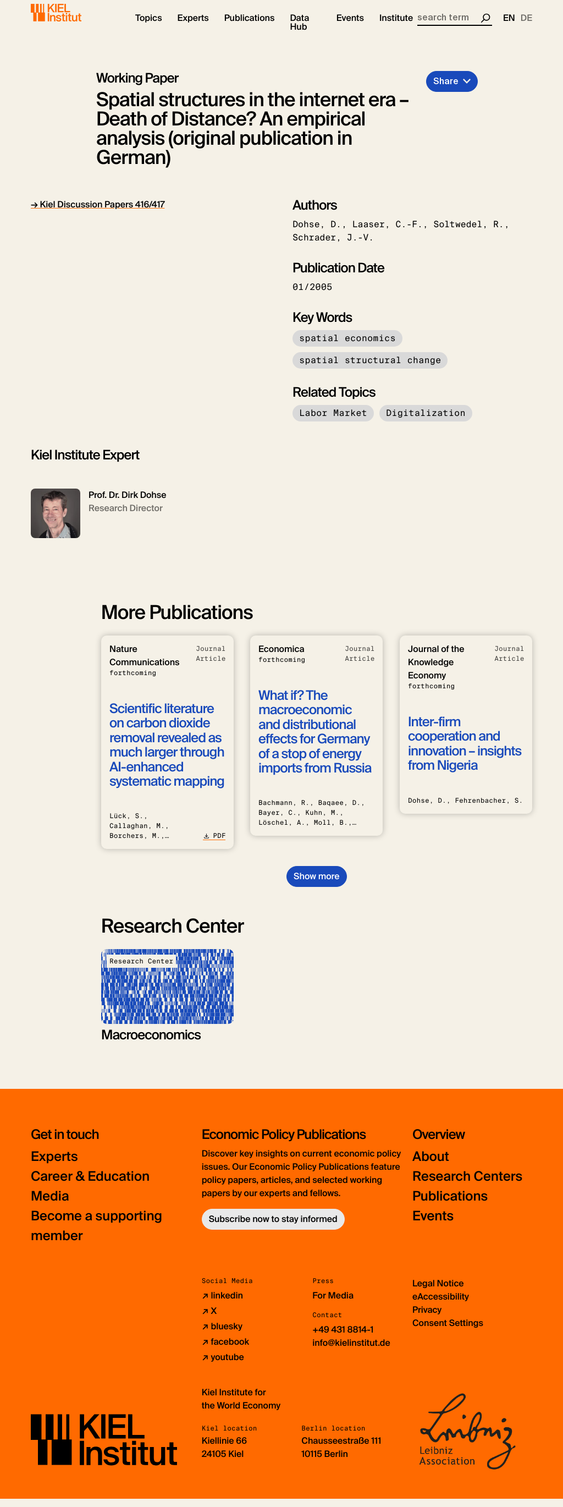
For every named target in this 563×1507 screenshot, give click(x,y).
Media (50, 1204)
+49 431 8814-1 (342, 1338)
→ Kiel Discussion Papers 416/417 (97, 213)
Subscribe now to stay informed (273, 1227)
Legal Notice (438, 1291)
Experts (54, 1165)
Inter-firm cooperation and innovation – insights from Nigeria (464, 752)
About (430, 1165)
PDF (214, 844)
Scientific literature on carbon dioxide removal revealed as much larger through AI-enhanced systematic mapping (166, 754)
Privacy (426, 1318)
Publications (450, 1204)
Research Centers (467, 1184)
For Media (333, 1303)
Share (446, 89)
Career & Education (90, 1184)
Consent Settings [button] (447, 1331)
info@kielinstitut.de (351, 1351)
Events (433, 1224)
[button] (149, 27)
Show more (316, 884)
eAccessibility (440, 1305)
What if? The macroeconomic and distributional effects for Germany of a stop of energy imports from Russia (314, 741)
